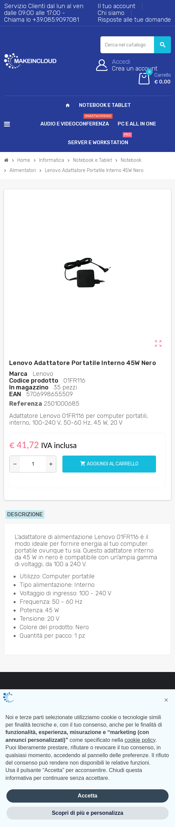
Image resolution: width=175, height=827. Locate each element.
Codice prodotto (33, 380)
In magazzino (28, 387)
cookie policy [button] (139, 740)
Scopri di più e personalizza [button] (87, 813)
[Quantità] (33, 464)
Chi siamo (111, 13)
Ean (15, 394)
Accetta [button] (87, 796)
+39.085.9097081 (56, 19)
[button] (166, 700)
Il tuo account (116, 6)
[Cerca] (135, 44)
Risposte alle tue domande (134, 19)
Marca (18, 373)
